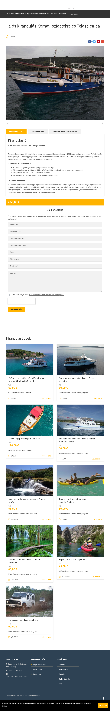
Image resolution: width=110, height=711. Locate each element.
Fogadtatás (37, 678)
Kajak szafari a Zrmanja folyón (73, 567)
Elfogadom (103, 705)
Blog (87, 5)
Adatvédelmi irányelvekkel (37, 303)
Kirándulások (57, 5)
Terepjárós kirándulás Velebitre (23, 628)
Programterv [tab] (38, 140)
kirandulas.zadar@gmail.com (16, 685)
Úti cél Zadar (74, 5)
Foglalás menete (39, 673)
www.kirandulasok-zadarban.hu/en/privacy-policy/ (46, 303)
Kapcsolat (99, 5)
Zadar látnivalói (64, 687)
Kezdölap (42, 5)
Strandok (62, 682)
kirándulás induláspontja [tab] (65, 140)
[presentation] (21, 309)
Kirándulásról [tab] (16, 140)
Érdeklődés (16, 318)
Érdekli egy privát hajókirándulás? (24, 447)
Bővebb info (46, 407)
